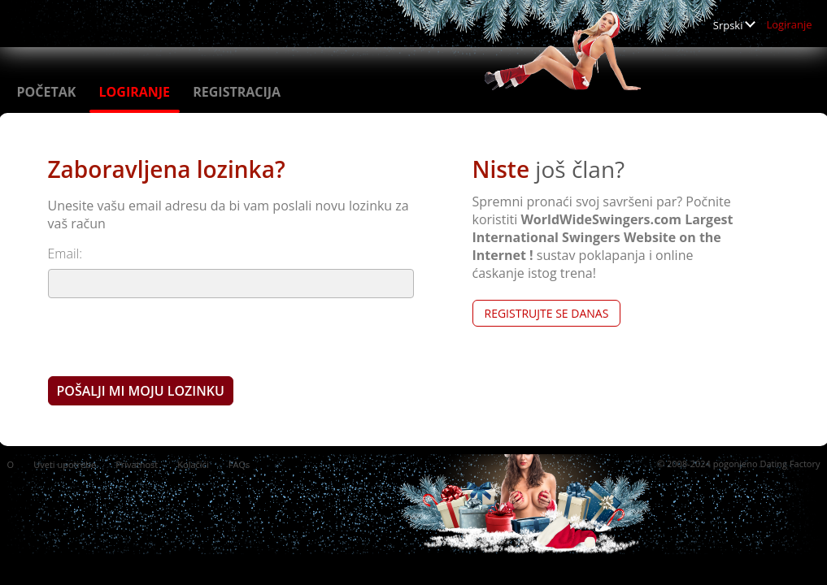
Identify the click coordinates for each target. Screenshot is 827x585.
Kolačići (192, 464)
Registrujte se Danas (547, 313)
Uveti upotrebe (64, 464)
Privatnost (136, 464)
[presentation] (171, 336)
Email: (65, 253)
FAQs (239, 464)
